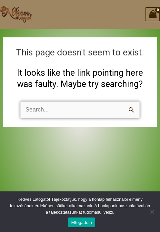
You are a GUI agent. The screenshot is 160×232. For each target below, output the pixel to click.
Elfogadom (81, 222)
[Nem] (152, 211)
